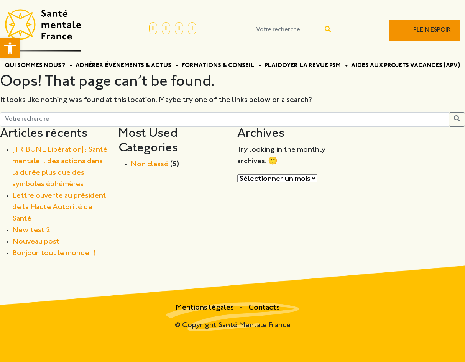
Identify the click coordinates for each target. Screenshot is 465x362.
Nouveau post (35, 242)
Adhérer (89, 65)
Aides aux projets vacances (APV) (405, 65)
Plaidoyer (281, 65)
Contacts (264, 308)
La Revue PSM (324, 65)
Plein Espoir (432, 30)
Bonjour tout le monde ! (54, 253)
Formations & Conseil (222, 65)
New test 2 (31, 230)
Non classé (149, 164)
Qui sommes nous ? (39, 65)
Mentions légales (205, 308)
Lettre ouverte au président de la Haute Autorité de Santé (59, 207)
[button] (10, 48)
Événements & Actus (142, 65)
